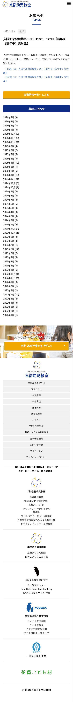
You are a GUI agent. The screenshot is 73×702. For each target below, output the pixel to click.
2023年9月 (8, 237)
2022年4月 (8, 302)
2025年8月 (8, 150)
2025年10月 (9, 142)
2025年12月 (9, 133)
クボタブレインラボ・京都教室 (36, 524)
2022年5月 (8, 298)
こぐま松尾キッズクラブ (36, 633)
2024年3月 (8, 216)
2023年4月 (8, 257)
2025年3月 (8, 167)
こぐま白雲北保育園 (36, 629)
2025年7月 (8, 154)
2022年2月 (8, 311)
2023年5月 (8, 253)
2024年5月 (8, 208)
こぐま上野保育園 (36, 621)
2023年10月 (9, 232)
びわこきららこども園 (36, 556)
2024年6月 (8, 204)
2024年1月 (8, 224)
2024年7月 (8, 199)
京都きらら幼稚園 (36, 552)
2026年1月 (8, 129)
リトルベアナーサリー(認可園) (36, 516)
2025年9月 (8, 146)
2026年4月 (8, 117)
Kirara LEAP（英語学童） (36, 501)
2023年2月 (8, 265)
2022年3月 (8, 307)
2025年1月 (8, 175)
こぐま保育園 (36, 625)
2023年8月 (8, 241)
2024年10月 (9, 187)
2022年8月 (8, 286)
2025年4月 (8, 162)
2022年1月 (8, 315)
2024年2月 (8, 220)
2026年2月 (8, 125)
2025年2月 (8, 171)
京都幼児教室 (36, 497)
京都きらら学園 (36, 504)
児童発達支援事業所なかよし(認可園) (36, 520)
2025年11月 (9, 138)
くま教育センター (36, 585)
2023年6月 (8, 249)
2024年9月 (8, 191)
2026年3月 (8, 121)
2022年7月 (8, 290)
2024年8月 (8, 195)
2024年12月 (9, 179)
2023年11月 (9, 228)
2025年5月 (8, 158)
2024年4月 (8, 212)
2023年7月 (8, 245)
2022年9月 (8, 282)
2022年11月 (9, 274)
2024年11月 (9, 183)
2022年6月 (8, 294)
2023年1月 (8, 270)
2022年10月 (9, 278)
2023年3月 (8, 261)
